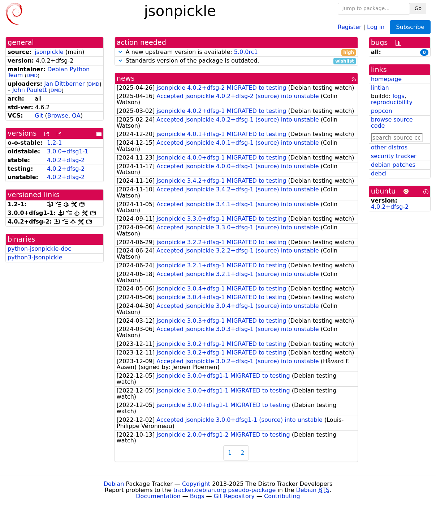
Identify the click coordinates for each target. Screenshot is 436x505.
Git (39, 115)
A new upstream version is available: (236, 52)
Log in (375, 26)
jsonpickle (49, 51)
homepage (386, 79)
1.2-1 (54, 142)
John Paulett (29, 89)
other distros (389, 147)
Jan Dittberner (64, 83)
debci (379, 173)
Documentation (158, 496)
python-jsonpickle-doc (39, 248)
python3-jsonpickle (35, 257)
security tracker (393, 156)
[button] (120, 51)
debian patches (393, 164)
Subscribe (410, 27)
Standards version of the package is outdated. (236, 61)
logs (399, 96)
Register (350, 26)
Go (418, 8)
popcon (381, 110)
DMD (32, 75)
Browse (57, 115)
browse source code (392, 122)
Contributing (282, 496)
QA (76, 115)
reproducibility (392, 102)
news (126, 78)
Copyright (196, 483)
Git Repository (234, 496)
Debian (114, 483)
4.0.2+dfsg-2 (66, 160)
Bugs (197, 496)
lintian (380, 87)
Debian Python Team (49, 72)
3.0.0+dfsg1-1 (68, 151)
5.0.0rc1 (246, 51)
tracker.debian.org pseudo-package (224, 490)
